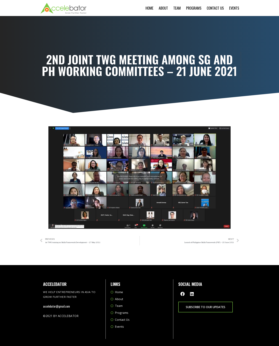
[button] (205, 307)
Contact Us (215, 8)
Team (177, 8)
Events (234, 8)
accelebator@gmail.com (56, 306)
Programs (193, 8)
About (163, 8)
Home (149, 8)
